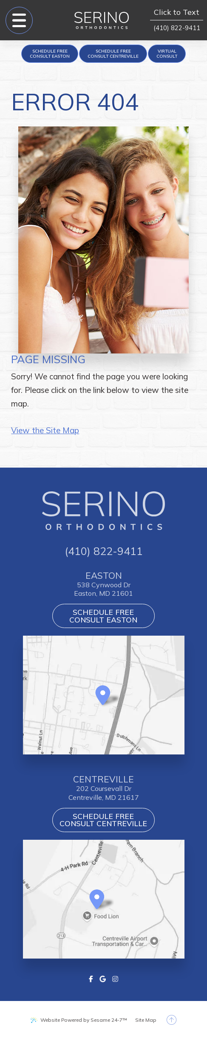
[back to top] (171, 1020)
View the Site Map (45, 430)
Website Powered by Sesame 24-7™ (83, 1020)
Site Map (145, 1020)
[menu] (19, 20)
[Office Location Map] (102, 692)
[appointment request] (49, 54)
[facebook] (91, 977)
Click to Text (176, 12)
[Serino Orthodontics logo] (101, 20)
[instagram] (115, 977)
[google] (103, 977)
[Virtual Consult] (167, 54)
